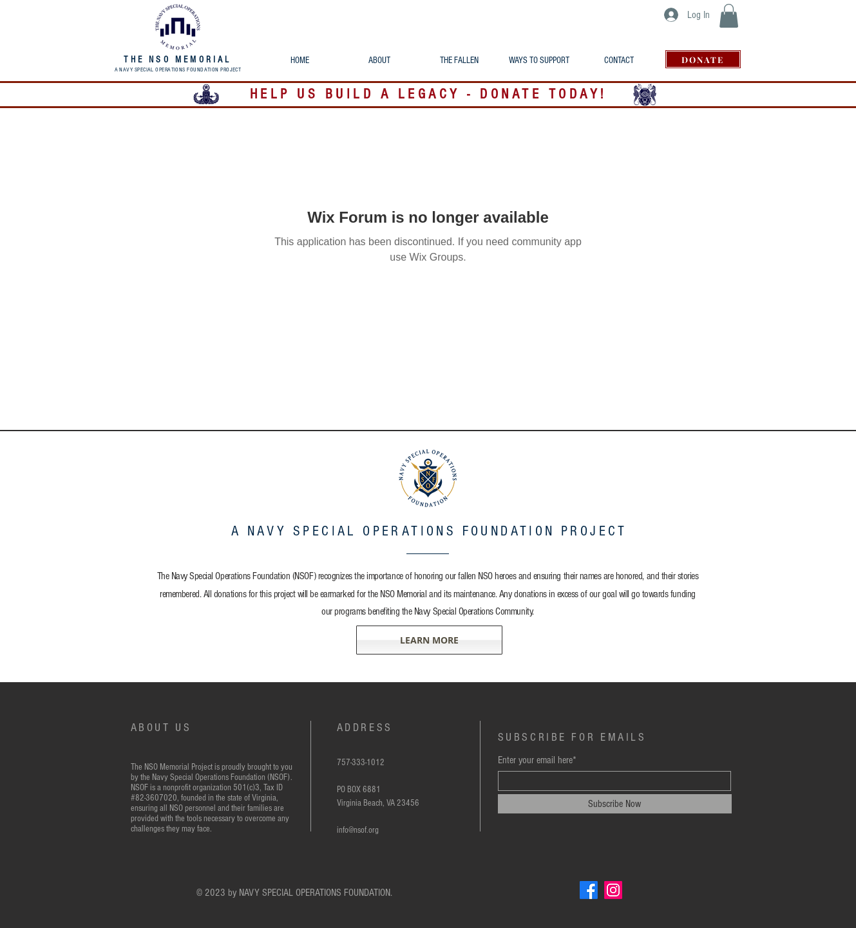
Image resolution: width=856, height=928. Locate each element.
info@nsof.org (358, 830)
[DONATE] (703, 59)
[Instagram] (613, 890)
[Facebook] (589, 890)
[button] (729, 16)
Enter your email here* (537, 760)
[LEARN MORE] (429, 640)
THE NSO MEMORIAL (177, 60)
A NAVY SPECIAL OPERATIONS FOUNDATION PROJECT (178, 69)
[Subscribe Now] (615, 803)
